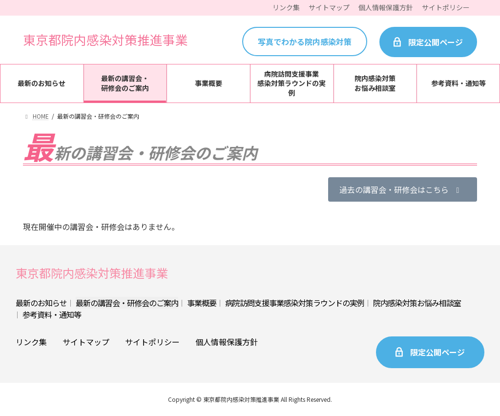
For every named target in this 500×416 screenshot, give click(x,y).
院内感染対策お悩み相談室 (417, 303)
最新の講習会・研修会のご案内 (127, 303)
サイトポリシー (152, 342)
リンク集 (31, 342)
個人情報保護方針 (226, 342)
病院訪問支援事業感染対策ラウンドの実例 (294, 303)
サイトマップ (85, 342)
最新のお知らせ (41, 303)
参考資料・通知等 (51, 314)
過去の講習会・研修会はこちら (400, 189)
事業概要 (201, 303)
